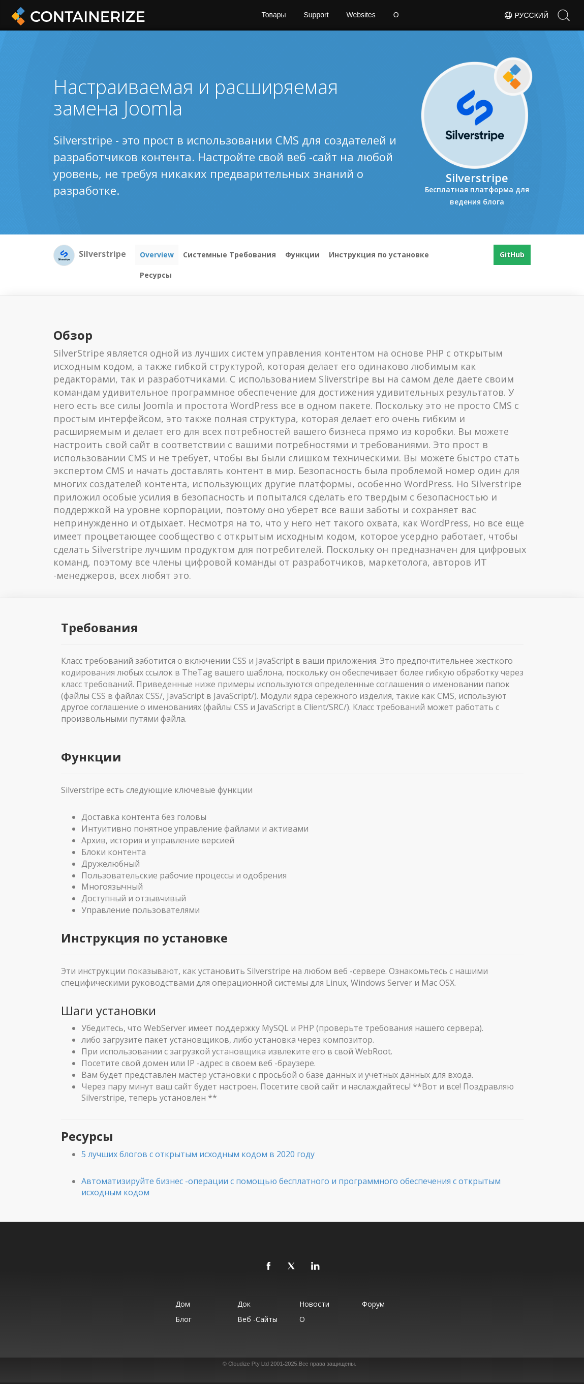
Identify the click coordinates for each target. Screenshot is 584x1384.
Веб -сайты (257, 1319)
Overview (157, 254)
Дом (182, 1304)
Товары (273, 15)
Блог (183, 1319)
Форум (373, 1304)
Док (244, 1304)
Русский (526, 15)
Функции (302, 254)
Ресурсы (156, 275)
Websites (361, 15)
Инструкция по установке (379, 254)
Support (315, 15)
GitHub (512, 254)
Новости (315, 1304)
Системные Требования (229, 254)
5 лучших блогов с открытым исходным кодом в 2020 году (198, 1154)
